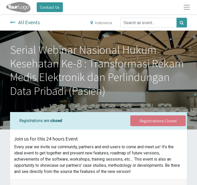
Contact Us (50, 7)
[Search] (181, 22)
